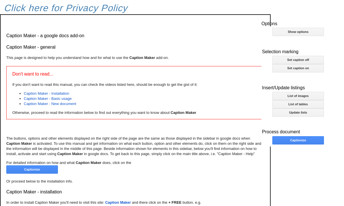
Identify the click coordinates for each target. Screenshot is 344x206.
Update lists (298, 112)
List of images (298, 96)
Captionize (298, 140)
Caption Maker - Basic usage (48, 98)
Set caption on (298, 68)
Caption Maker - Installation (46, 93)
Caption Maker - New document (50, 104)
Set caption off (298, 60)
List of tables (298, 104)
